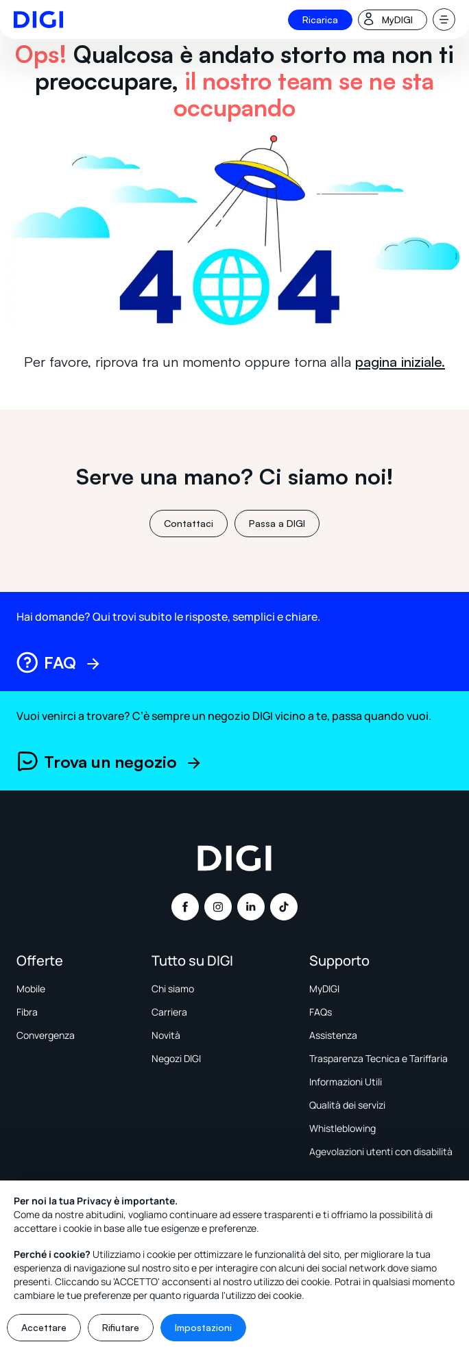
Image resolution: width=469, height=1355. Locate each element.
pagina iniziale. (400, 361)
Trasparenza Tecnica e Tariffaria (378, 1058)
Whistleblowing (342, 1128)
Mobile (30, 988)
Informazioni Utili (345, 1081)
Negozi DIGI (176, 1058)
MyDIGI (324, 988)
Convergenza (45, 1035)
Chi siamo (173, 988)
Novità (166, 1035)
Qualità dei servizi (347, 1104)
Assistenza (333, 1035)
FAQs (320, 1011)
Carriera (169, 1011)
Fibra (27, 1011)
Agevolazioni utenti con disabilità (381, 1151)
